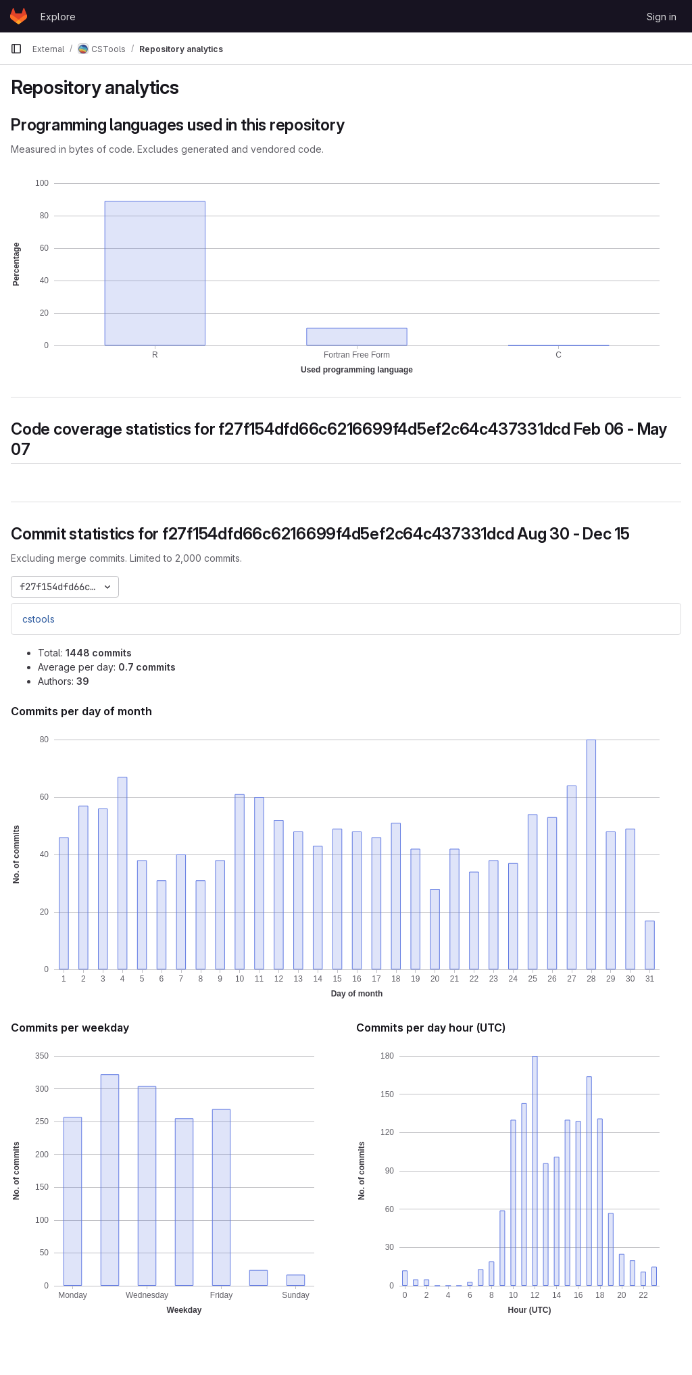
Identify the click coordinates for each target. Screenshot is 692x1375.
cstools (38, 619)
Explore (58, 16)
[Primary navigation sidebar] (16, 48)
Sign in (661, 16)
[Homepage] (18, 16)
